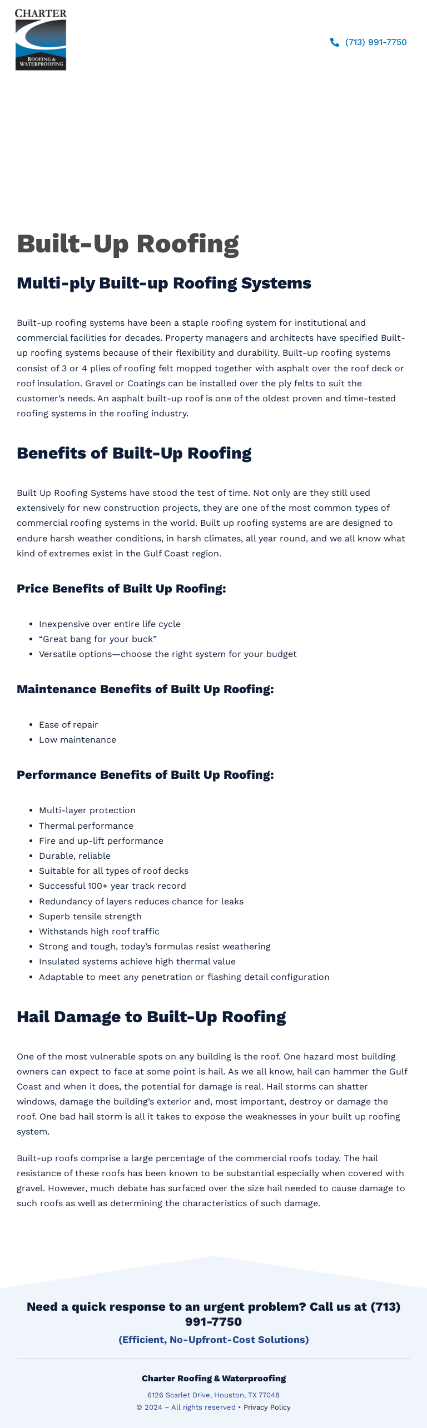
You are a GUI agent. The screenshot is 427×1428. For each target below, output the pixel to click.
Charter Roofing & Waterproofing (214, 1378)
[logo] (41, 8)
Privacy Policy (267, 1407)
